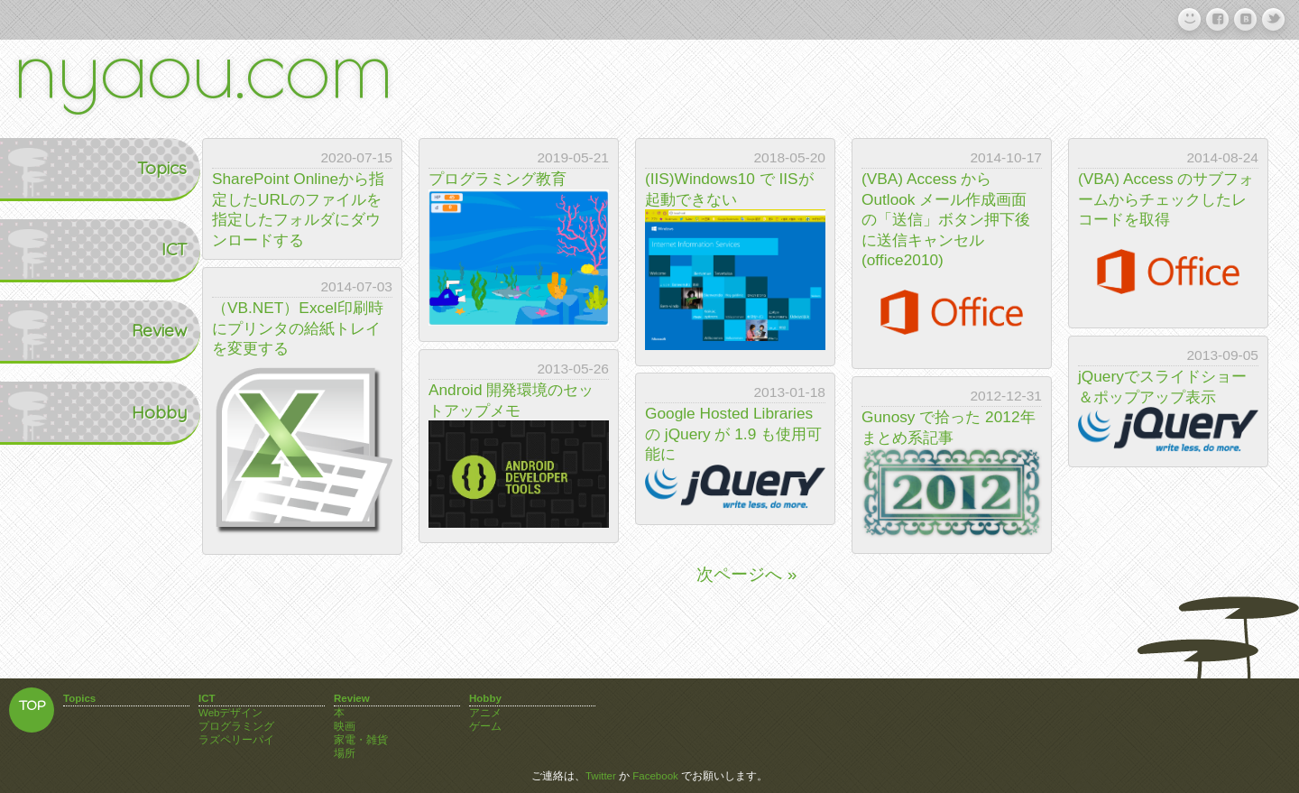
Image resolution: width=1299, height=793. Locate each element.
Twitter (600, 775)
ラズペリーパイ (236, 739)
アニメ (485, 712)
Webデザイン (230, 712)
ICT (55, 249)
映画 (344, 726)
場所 (344, 753)
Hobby (41, 412)
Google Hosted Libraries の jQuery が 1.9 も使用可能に (733, 433)
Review (41, 330)
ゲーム (485, 726)
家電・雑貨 (361, 739)
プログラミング (236, 726)
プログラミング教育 (497, 179)
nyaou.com (203, 66)
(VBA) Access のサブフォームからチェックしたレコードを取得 (1166, 199)
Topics (43, 168)
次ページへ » (746, 574)
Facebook (655, 775)
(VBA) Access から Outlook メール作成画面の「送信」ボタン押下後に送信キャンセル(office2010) (945, 219)
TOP (32, 706)
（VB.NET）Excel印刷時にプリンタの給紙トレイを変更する (297, 328)
